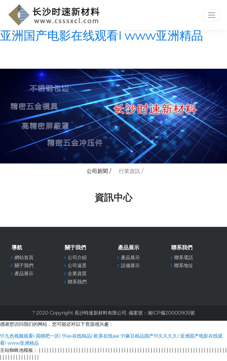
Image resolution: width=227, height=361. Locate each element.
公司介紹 (77, 257)
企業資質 (77, 273)
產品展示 (130, 257)
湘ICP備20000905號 (171, 313)
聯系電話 (183, 257)
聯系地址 (183, 265)
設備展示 (130, 265)
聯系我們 (77, 282)
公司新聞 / (99, 171)
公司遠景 (77, 265)
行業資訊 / (131, 171)
